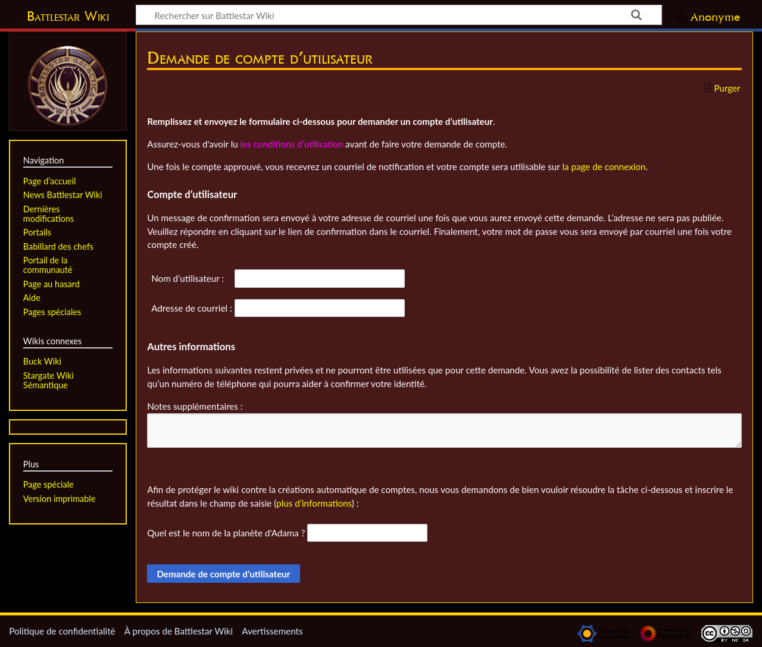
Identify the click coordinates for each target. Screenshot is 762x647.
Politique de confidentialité (62, 631)
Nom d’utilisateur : (187, 278)
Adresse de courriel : (191, 308)
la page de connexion (603, 166)
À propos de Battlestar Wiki (178, 631)
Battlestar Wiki (68, 16)
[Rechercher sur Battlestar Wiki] (398, 14)
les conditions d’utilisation (292, 144)
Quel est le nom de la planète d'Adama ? (226, 532)
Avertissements (272, 631)
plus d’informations (314, 503)
